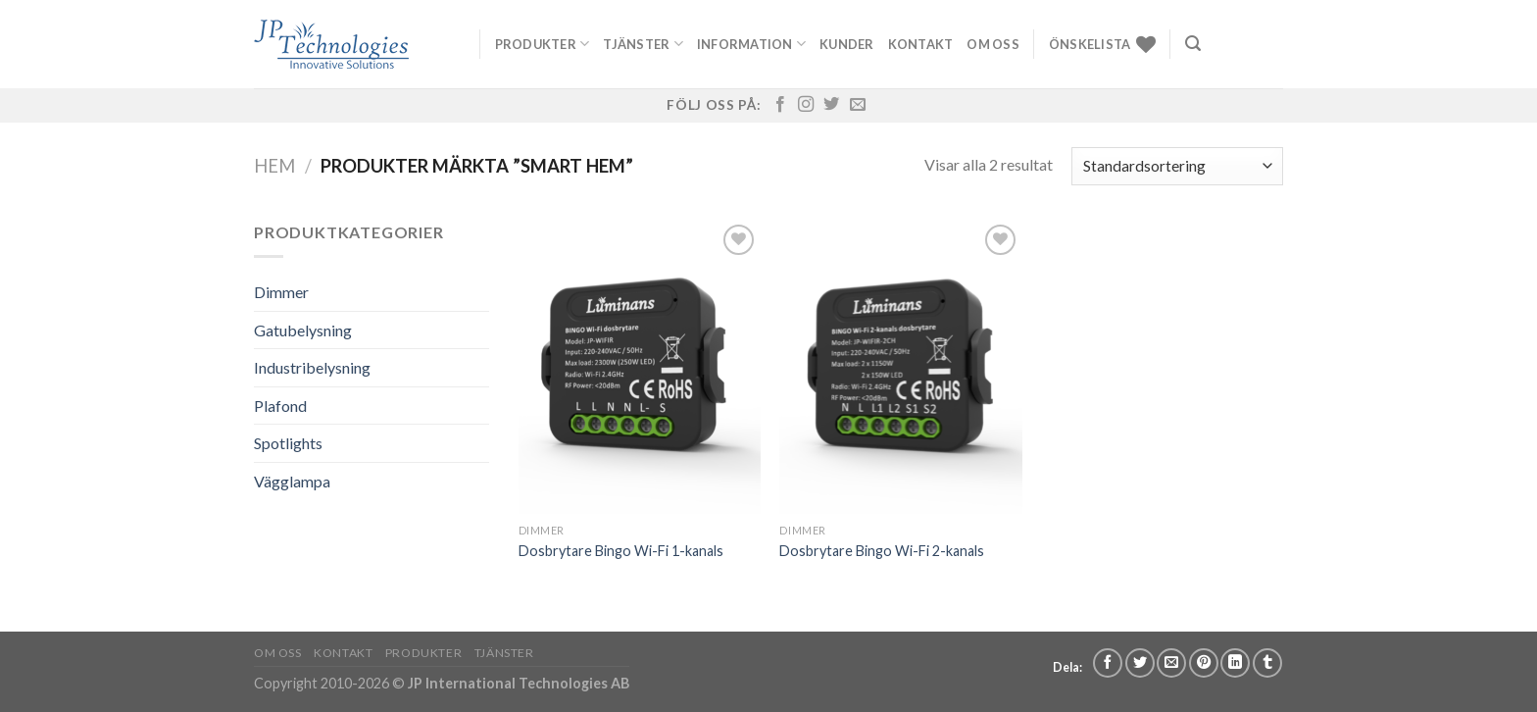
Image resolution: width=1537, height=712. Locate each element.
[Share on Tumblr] (1267, 663)
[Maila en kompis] (1171, 663)
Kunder (846, 44)
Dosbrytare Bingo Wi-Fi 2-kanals (881, 550)
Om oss (993, 44)
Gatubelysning (303, 330)
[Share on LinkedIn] (1235, 663)
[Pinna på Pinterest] (1203, 663)
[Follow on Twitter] (831, 105)
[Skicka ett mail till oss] (858, 105)
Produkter (542, 43)
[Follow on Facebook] (780, 105)
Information (751, 43)
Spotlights (288, 442)
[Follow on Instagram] (806, 105)
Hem (274, 166)
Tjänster (643, 43)
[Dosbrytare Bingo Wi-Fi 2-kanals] (900, 367)
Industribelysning (312, 367)
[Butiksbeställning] (1177, 166)
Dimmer (281, 291)
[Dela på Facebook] (1107, 663)
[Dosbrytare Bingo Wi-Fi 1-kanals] (640, 367)
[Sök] (1193, 44)
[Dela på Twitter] (1140, 663)
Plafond (280, 405)
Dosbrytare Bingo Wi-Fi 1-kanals (621, 550)
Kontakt (921, 44)
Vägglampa (292, 481)
